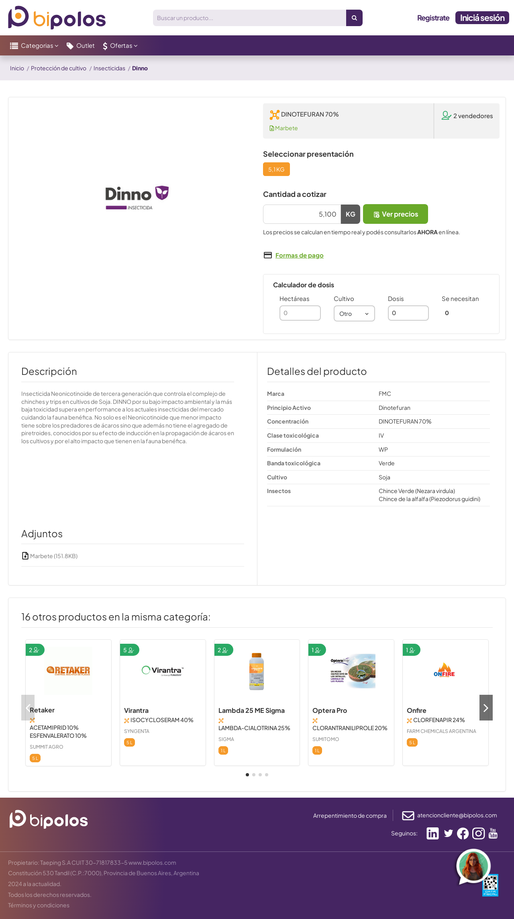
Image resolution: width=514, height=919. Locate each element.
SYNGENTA (136, 731)
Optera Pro (329, 710)
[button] (34, 45)
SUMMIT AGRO (46, 747)
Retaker (42, 710)
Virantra (136, 710)
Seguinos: (404, 833)
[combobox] (354, 313)
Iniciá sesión (482, 17)
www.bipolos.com (152, 862)
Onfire (416, 710)
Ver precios (395, 214)
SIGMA (226, 739)
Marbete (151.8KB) (49, 555)
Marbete (283, 127)
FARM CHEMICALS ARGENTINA (441, 731)
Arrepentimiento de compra (350, 815)
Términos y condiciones (38, 905)
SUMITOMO (325, 739)
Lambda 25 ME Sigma (251, 710)
